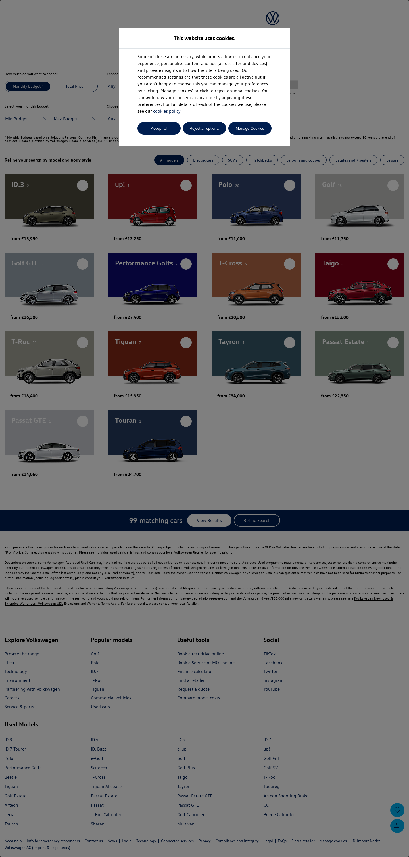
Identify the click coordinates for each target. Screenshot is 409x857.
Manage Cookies (250, 128)
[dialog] (204, 428)
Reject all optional (204, 128)
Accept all (159, 128)
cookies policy (166, 111)
